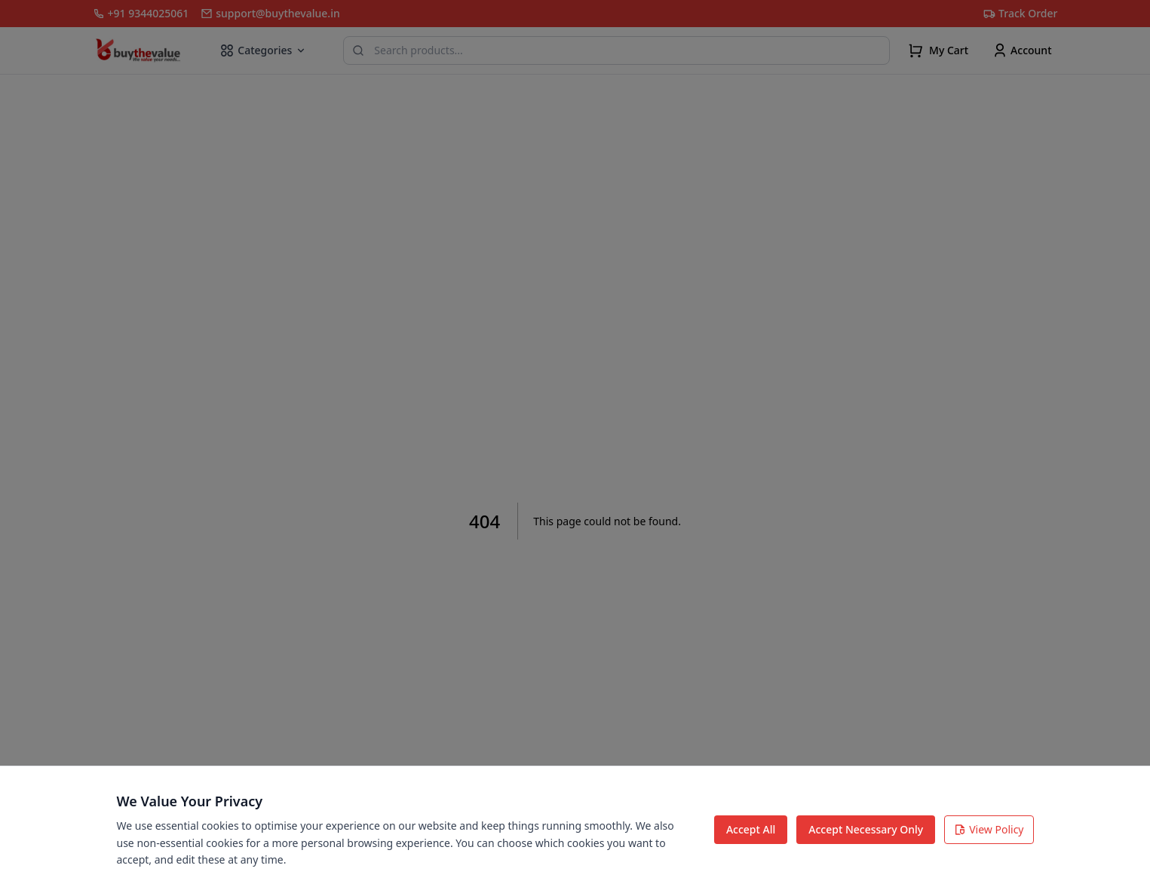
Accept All (750, 829)
